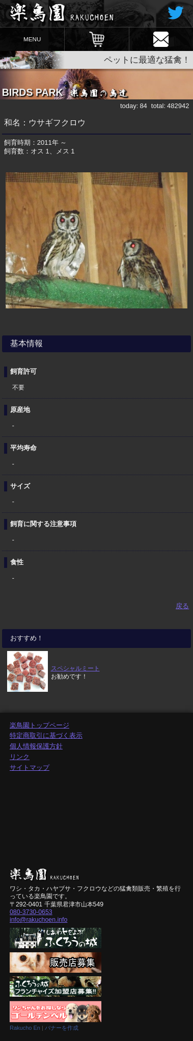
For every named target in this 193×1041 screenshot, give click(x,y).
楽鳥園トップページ (39, 725)
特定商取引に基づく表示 (46, 735)
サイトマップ (29, 767)
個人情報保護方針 (36, 746)
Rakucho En (25, 1028)
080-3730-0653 (31, 912)
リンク (20, 757)
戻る (182, 606)
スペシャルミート (75, 668)
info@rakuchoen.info (38, 919)
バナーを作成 (61, 1028)
